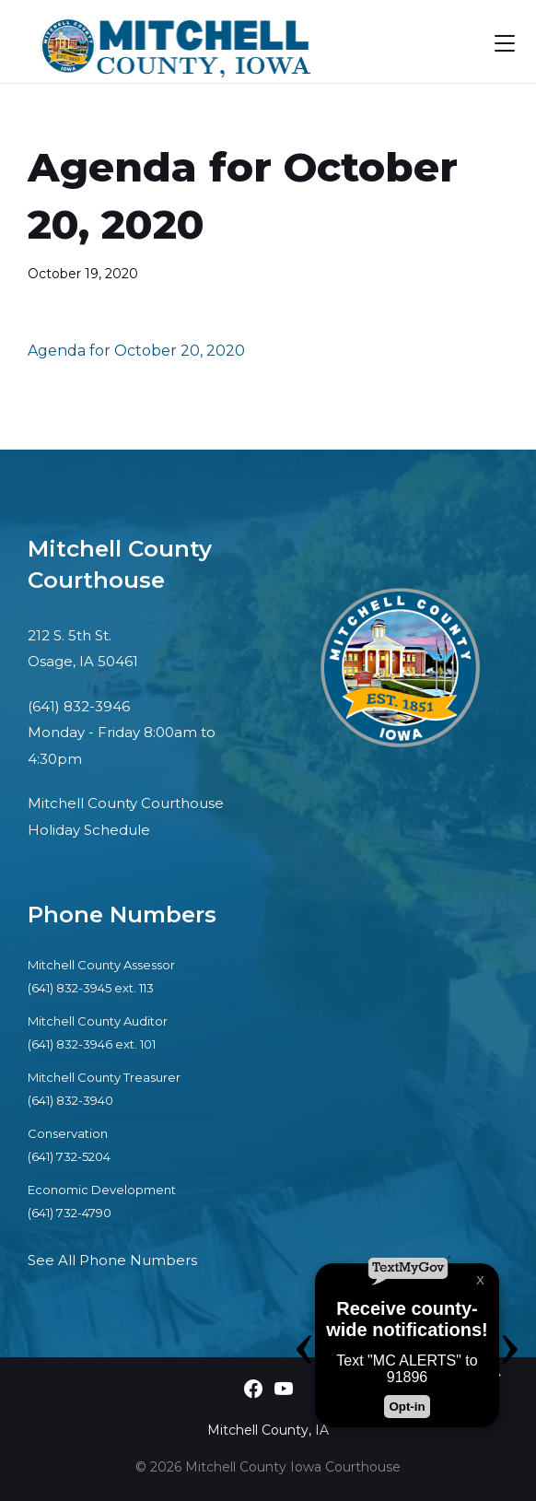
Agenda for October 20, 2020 (136, 350)
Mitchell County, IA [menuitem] (268, 1430)
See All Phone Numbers (112, 1260)
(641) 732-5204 (69, 1156)
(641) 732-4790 (69, 1212)
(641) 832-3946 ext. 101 (92, 1044)
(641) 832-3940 (70, 1100)
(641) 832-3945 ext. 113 (91, 987)
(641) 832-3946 (79, 706)
